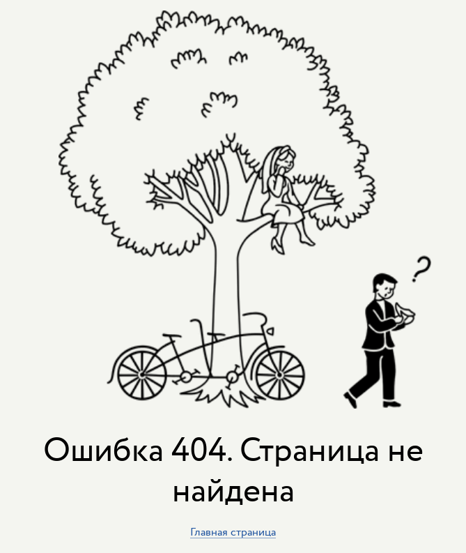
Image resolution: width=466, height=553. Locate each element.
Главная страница (233, 532)
